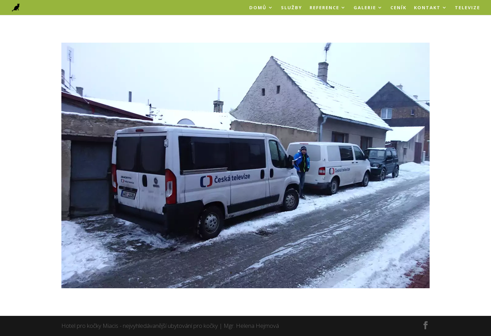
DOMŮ (258, 8)
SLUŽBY (291, 8)
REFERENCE (324, 8)
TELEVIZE (467, 8)
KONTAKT (427, 8)
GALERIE (365, 8)
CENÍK (398, 8)
